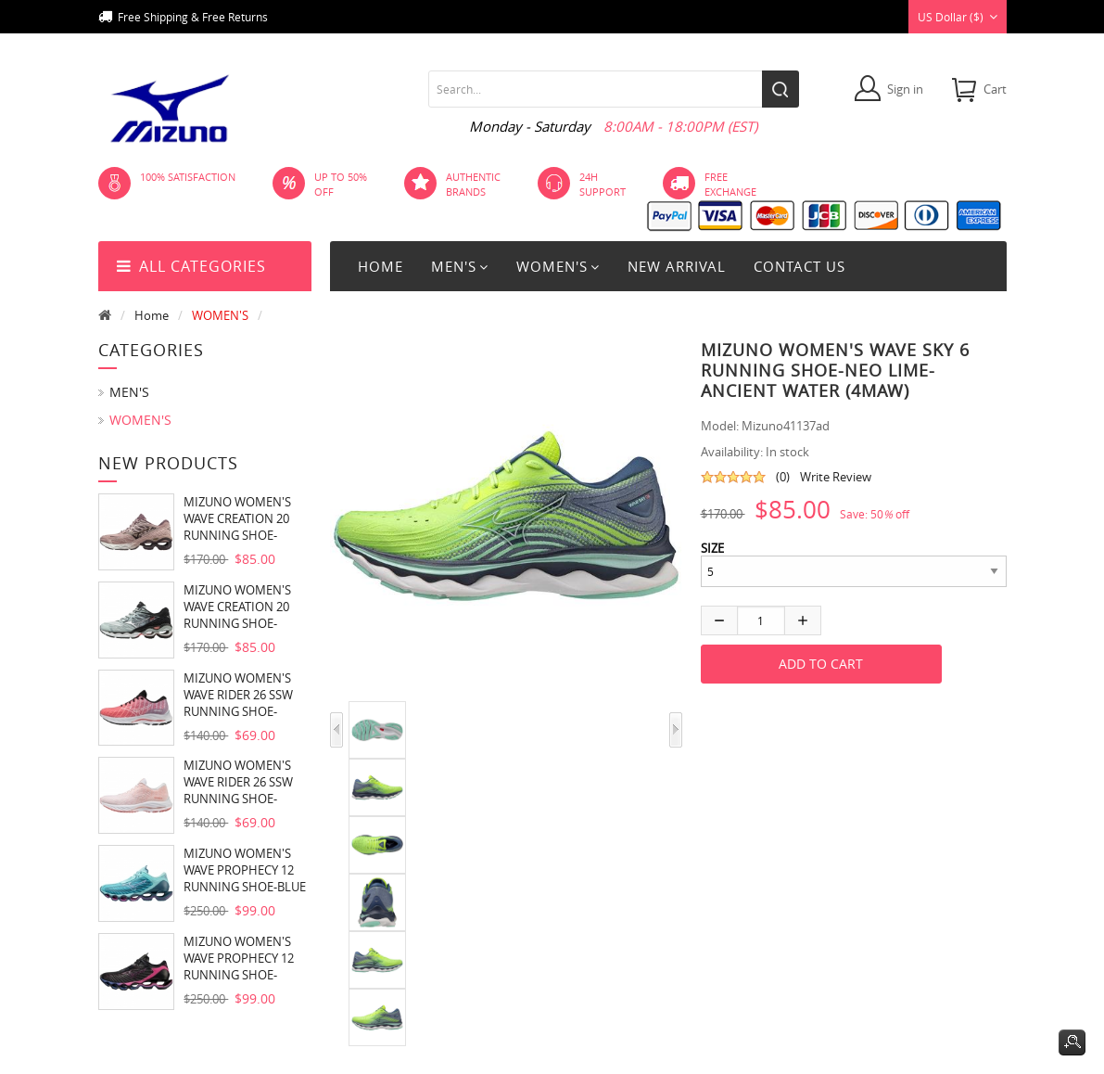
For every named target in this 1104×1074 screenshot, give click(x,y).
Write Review (835, 476)
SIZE (712, 548)
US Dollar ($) (957, 16)
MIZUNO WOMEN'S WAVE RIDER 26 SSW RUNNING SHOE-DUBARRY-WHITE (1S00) (238, 695)
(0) (783, 476)
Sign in (905, 89)
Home (380, 266)
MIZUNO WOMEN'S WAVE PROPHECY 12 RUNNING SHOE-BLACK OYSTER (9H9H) (245, 958)
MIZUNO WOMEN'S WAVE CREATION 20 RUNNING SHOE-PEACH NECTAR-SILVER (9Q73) (247, 607)
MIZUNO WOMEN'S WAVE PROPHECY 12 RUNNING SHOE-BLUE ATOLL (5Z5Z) (245, 870)
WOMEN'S (220, 315)
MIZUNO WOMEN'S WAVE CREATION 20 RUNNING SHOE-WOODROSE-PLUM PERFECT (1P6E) (237, 518)
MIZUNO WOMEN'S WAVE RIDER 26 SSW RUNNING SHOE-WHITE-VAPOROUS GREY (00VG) (238, 782)
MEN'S (129, 392)
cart (995, 89)
